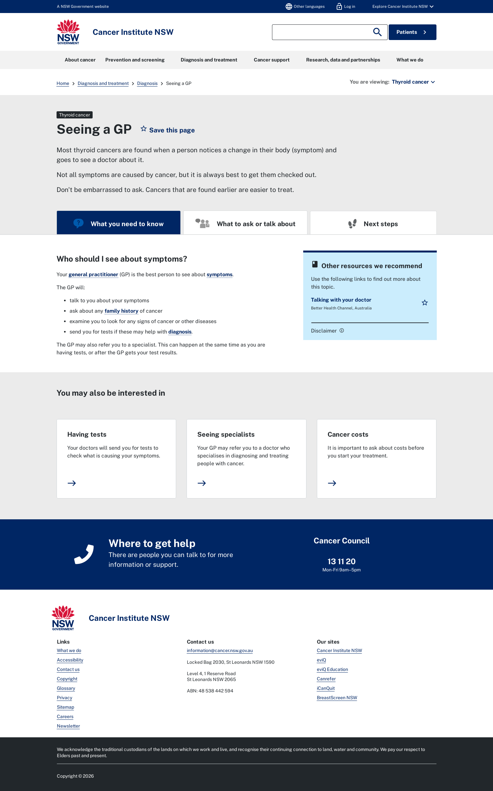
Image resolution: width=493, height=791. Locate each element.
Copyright (67, 678)
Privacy (64, 697)
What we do (409, 59)
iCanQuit (326, 688)
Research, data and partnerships (343, 59)
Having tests (87, 434)
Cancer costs (348, 434)
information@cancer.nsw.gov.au (220, 650)
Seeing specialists (226, 434)
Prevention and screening (134, 59)
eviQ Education (332, 669)
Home (63, 83)
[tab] (119, 223)
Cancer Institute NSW (339, 650)
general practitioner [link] (93, 274)
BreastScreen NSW (337, 697)
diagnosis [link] (179, 332)
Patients (412, 32)
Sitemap (65, 707)
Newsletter (68, 726)
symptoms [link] (219, 274)
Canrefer (326, 678)
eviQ (321, 659)
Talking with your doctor (341, 300)
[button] (400, 6)
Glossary (66, 688)
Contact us (68, 669)
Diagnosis (147, 83)
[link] (341, 330)
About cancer (80, 59)
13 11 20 (342, 561)
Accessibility (70, 659)
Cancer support (272, 59)
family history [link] (121, 311)
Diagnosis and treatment (209, 59)
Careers (65, 716)
